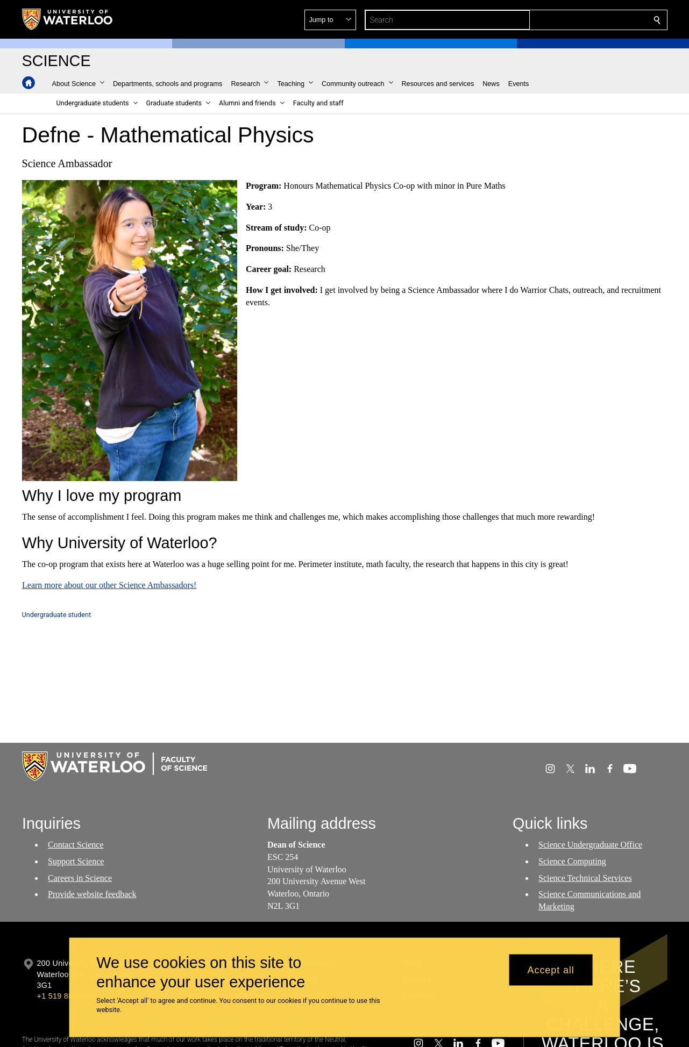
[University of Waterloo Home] (67, 19)
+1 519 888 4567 (67, 996)
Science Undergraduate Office (590, 844)
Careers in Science (80, 878)
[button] (579, 20)
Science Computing (572, 861)
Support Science (76, 861)
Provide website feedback (92, 894)
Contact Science (76, 844)
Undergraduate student (56, 615)
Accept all (551, 969)
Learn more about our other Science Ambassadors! (109, 584)
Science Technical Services (585, 878)
